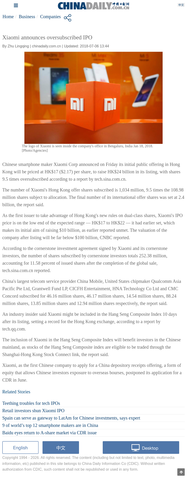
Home (8, 16)
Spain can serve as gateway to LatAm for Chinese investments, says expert (71, 417)
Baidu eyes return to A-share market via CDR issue (49, 432)
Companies (50, 16)
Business (27, 16)
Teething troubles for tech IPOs (31, 403)
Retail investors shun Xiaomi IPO (33, 410)
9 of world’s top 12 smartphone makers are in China (50, 425)
